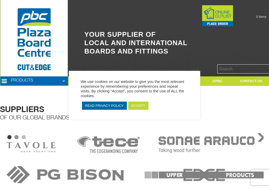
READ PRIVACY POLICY (104, 106)
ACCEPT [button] (138, 106)
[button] (34, 81)
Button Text (194, 8)
